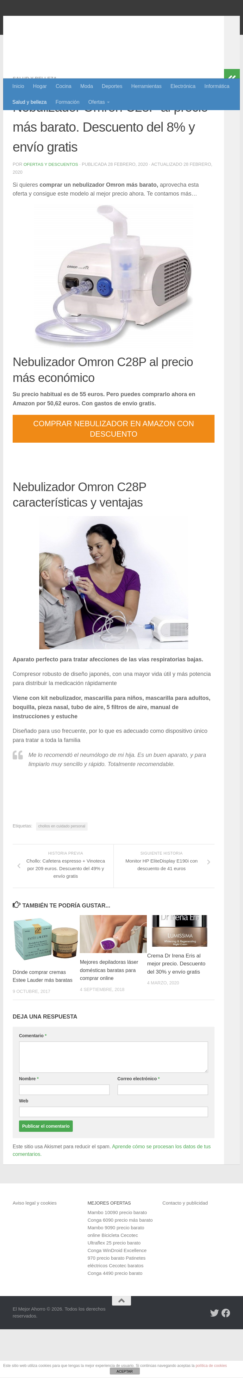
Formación (68, 102)
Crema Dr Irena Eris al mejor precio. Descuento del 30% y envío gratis (176, 1005)
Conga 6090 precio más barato (120, 1268)
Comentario (33, 1084)
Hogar (40, 86)
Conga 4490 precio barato (115, 1322)
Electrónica (183, 86)
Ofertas (96, 102)
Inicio (18, 86)
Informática (216, 86)
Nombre (29, 1127)
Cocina (64, 86)
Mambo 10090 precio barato (117, 1261)
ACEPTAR (124, 1371)
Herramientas (146, 86)
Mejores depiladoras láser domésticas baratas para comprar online (110, 1011)
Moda (86, 86)
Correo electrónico (138, 1127)
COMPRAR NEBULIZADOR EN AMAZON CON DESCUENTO (113, 469)
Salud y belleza (29, 102)
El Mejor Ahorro (61, 22)
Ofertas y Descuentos (51, 205)
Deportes (112, 86)
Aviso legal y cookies (35, 1251)
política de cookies (211, 1365)
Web (23, 1149)
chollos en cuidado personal (61, 867)
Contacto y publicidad (185, 1251)
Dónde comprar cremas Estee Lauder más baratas (41, 1021)
